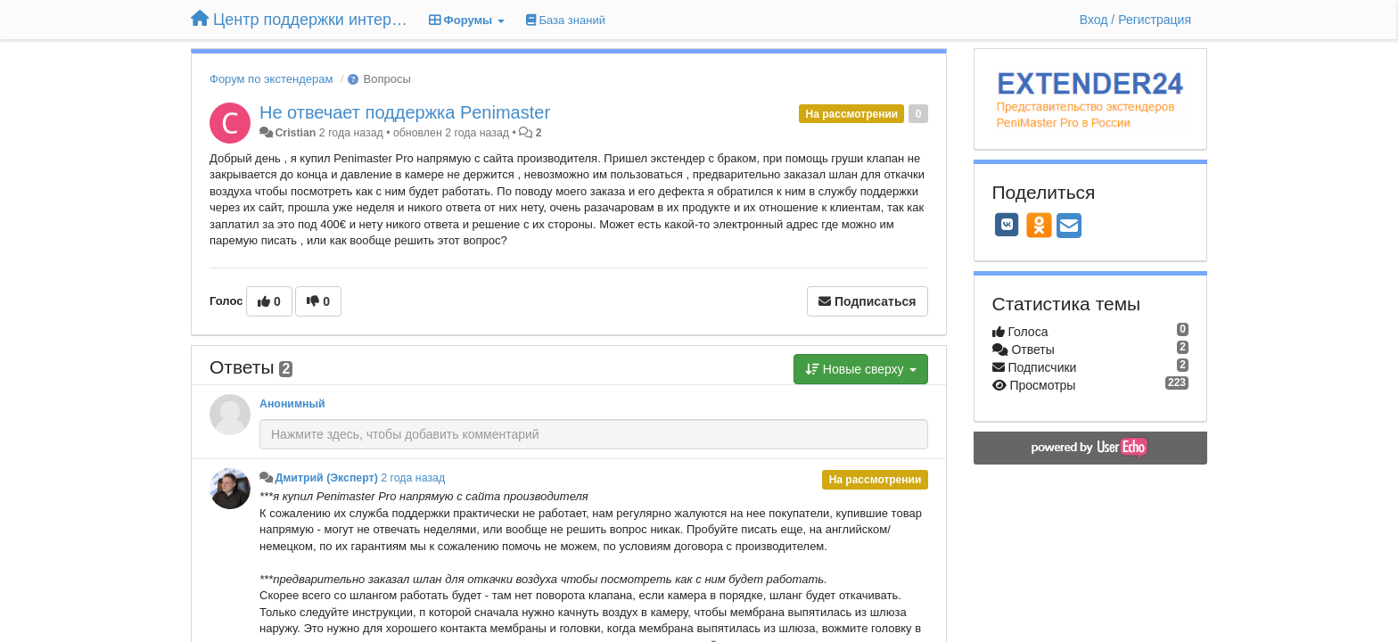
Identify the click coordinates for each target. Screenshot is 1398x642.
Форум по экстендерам (271, 79)
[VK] (1007, 224)
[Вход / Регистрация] (1135, 19)
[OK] (1039, 224)
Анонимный (292, 404)
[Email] (1069, 227)
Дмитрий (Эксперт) (326, 478)
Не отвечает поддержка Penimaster (404, 112)
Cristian (295, 133)
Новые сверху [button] (861, 369)
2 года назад (413, 478)
